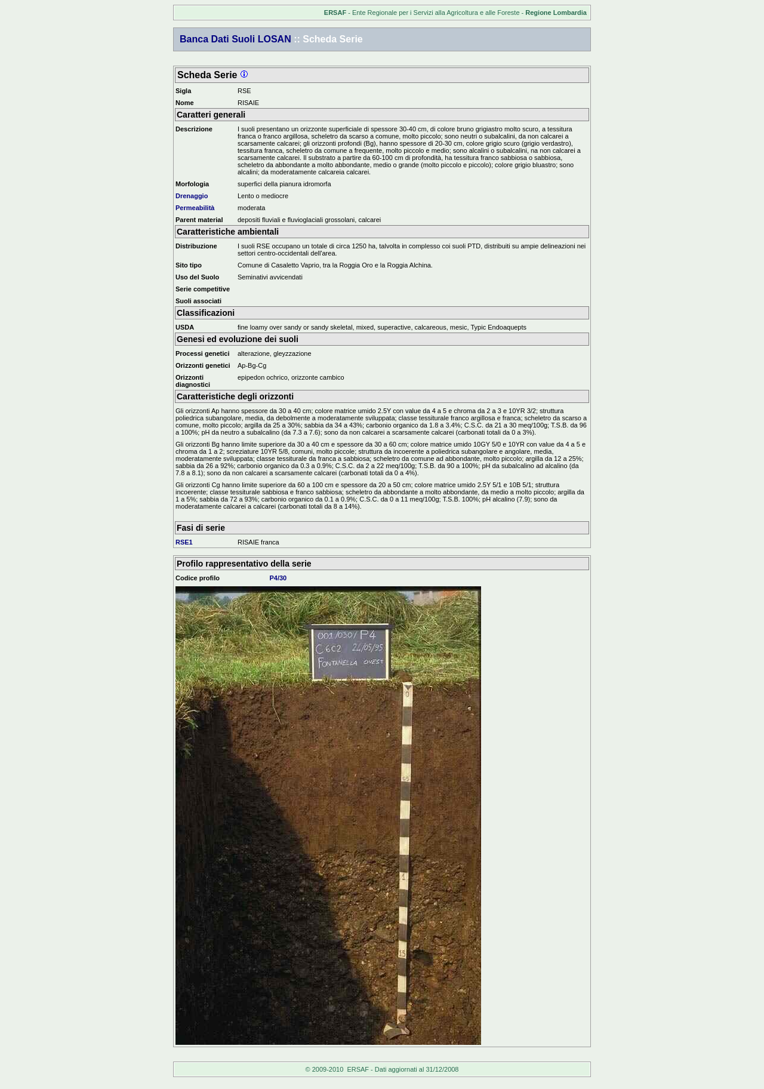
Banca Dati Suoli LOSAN (235, 39)
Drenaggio (191, 195)
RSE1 (184, 542)
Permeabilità (194, 207)
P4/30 (277, 578)
